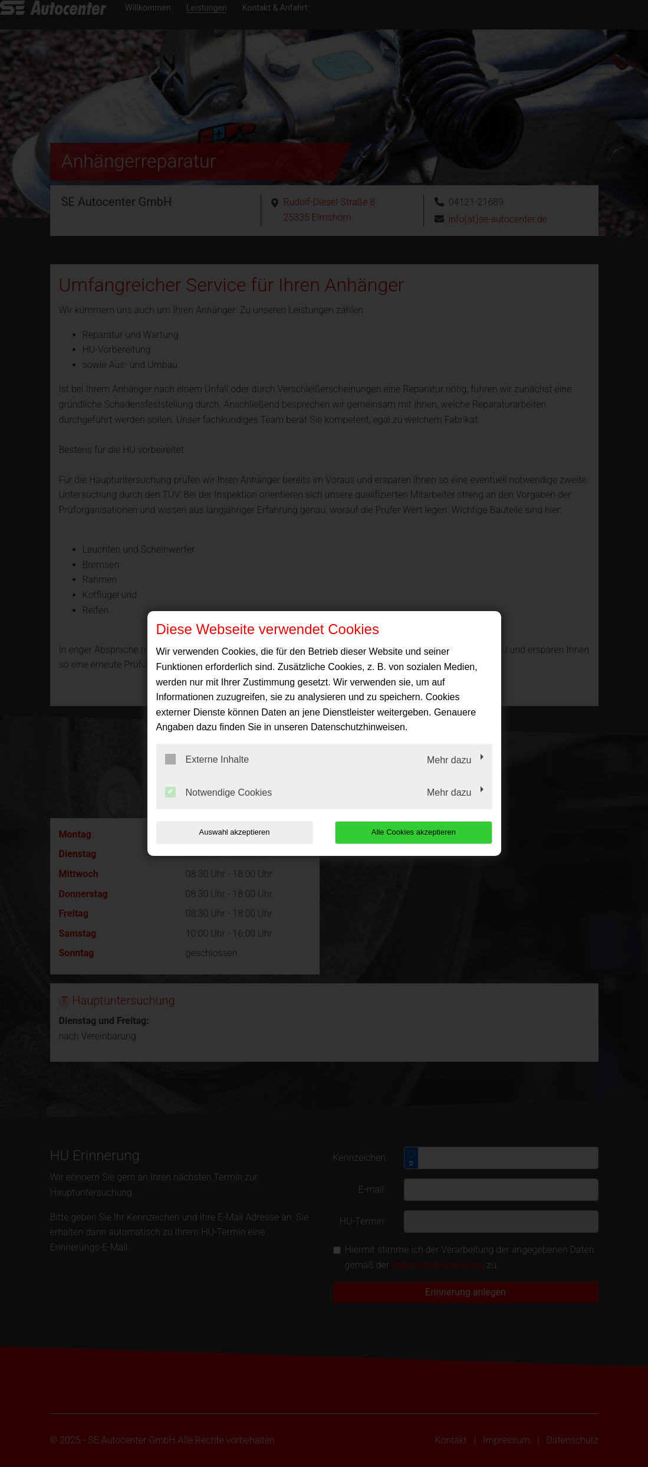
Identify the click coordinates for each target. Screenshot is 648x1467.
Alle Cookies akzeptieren (416, 832)
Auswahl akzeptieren (231, 832)
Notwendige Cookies (218, 792)
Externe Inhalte (207, 759)
